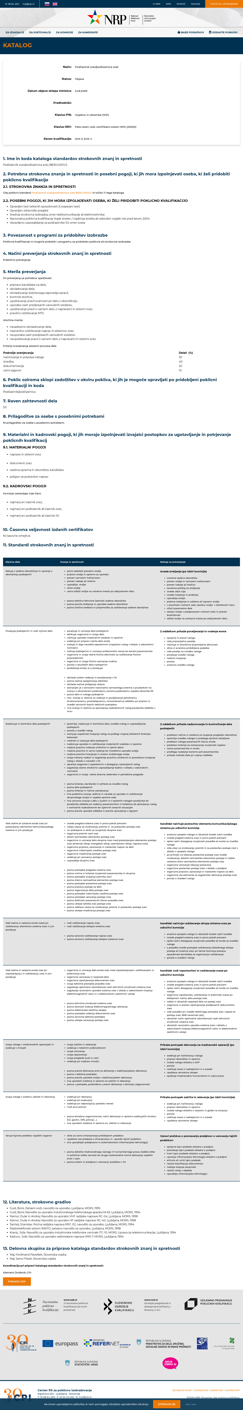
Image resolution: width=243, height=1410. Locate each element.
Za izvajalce (15, 32)
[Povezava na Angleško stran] (55, 4)
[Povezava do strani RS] (165, 1343)
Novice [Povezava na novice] (195, 4)
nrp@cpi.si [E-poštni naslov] (28, 4)
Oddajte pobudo (224, 32)
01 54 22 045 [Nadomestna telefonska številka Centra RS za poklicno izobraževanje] (67, 1397)
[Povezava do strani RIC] (203, 1343)
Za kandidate (88, 32)
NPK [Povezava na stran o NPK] (168, 4)
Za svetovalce (40, 32)
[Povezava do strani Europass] (61, 1343)
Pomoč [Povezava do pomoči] (181, 4)
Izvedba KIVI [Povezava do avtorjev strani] (232, 1390)
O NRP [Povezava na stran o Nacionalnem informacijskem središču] (156, 4)
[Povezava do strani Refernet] (108, 1343)
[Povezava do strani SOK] (119, 1306)
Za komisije (64, 32)
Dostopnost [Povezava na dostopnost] (201, 1390)
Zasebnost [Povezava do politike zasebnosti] (216, 1390)
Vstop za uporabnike (224, 4)
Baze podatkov (192, 32)
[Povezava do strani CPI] (22, 1343)
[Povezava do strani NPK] (41, 1306)
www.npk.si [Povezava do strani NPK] (70, 1299)
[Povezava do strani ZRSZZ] (225, 1343)
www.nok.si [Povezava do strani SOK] (151, 1299)
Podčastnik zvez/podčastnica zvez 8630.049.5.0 (62, 192)
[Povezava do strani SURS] (82, 1363)
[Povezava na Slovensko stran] (47, 4)
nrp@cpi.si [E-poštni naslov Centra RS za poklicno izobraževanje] (85, 1397)
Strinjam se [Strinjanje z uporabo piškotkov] (166, 1404)
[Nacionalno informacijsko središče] (121, 17)
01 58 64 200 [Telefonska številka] (12, 4)
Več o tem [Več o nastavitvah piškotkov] (191, 1404)
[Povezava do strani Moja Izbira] (170, 1363)
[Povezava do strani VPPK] (208, 1304)
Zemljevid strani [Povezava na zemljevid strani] (182, 1390)
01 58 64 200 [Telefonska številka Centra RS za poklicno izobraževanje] (47, 1397)
